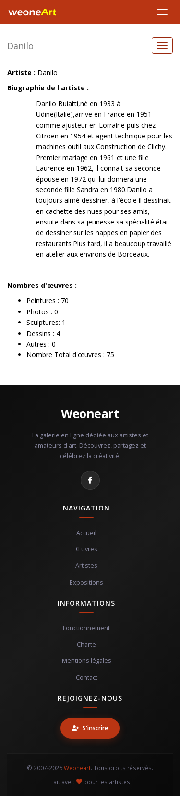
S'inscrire (90, 728)
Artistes (86, 565)
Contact (86, 677)
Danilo (20, 45)
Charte (86, 644)
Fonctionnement (86, 628)
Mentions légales (86, 661)
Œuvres (86, 549)
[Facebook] (90, 480)
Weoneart (90, 413)
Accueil (86, 533)
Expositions (86, 582)
